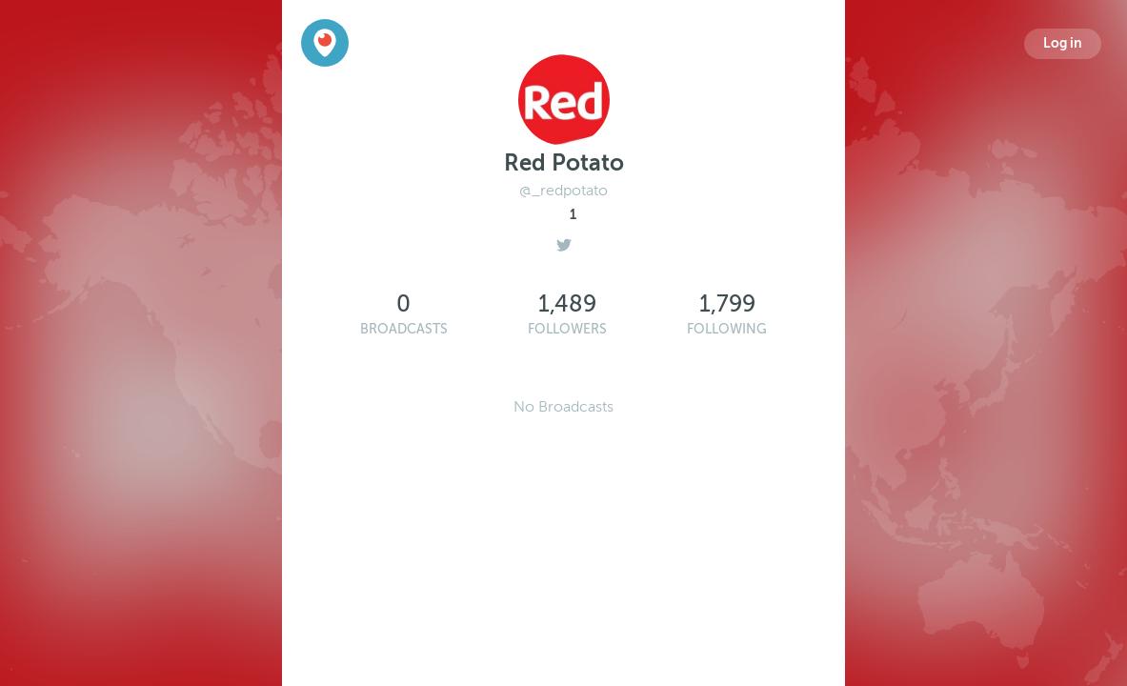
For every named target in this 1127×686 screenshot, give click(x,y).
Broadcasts (404, 329)
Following (727, 329)
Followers (567, 329)
